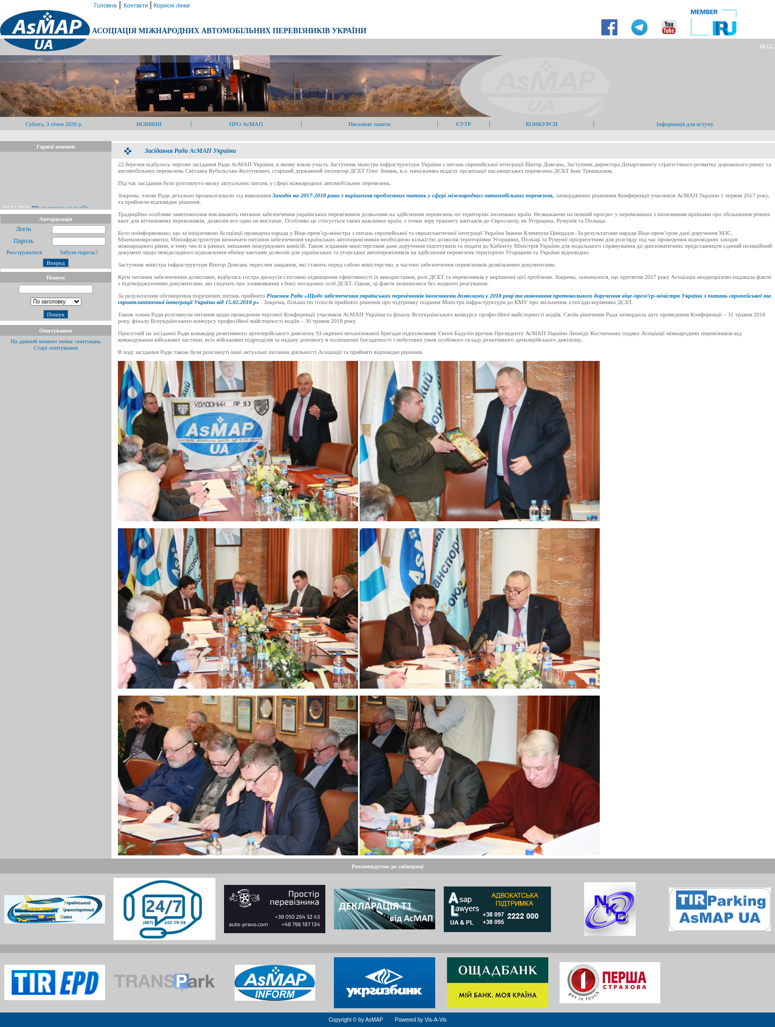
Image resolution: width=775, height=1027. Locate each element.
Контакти (136, 5)
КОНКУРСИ (541, 124)
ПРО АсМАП (246, 124)
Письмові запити (369, 124)
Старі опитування (56, 347)
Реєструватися (23, 252)
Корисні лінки (171, 5)
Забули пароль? (78, 252)
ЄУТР (463, 124)
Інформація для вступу (685, 124)
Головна (104, 5)
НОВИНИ (148, 124)
